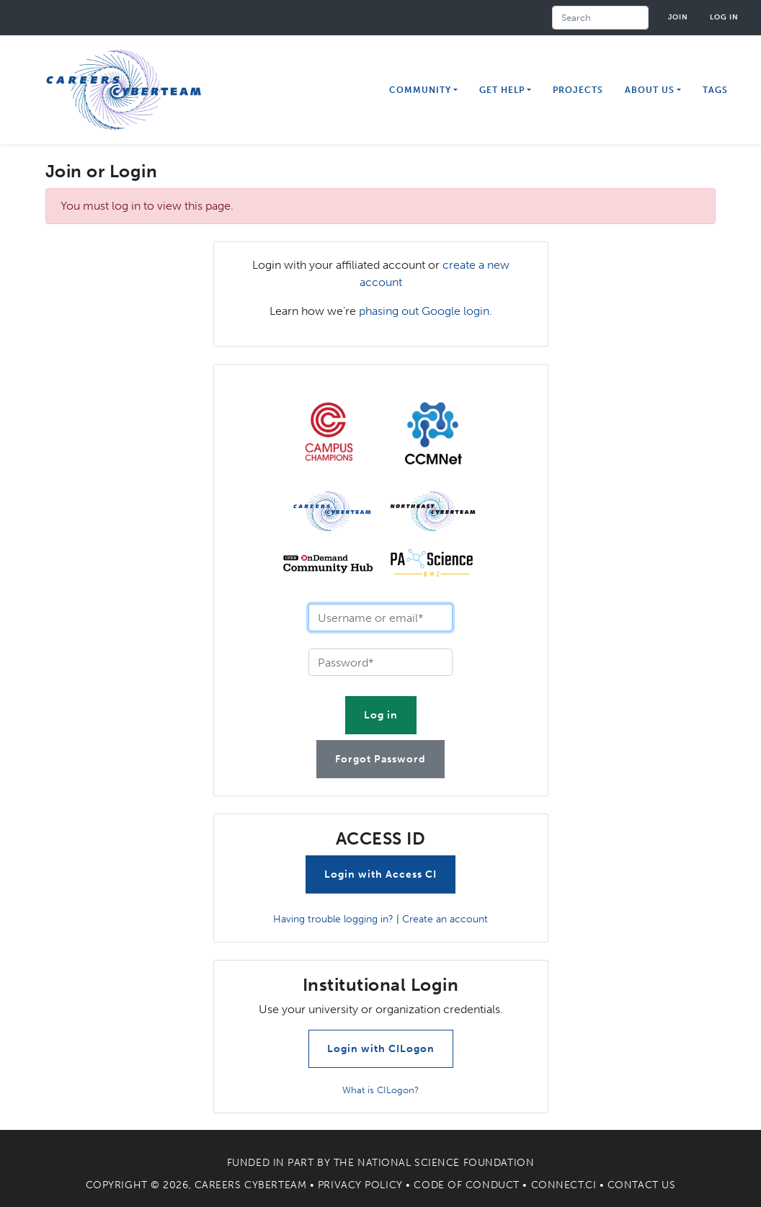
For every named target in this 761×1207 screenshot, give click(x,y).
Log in (724, 17)
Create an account (445, 918)
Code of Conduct (466, 1185)
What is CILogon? (380, 1089)
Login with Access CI (380, 874)
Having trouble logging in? (333, 918)
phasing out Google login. (425, 311)
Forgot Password (380, 759)
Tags (715, 90)
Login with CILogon (381, 1049)
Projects (578, 90)
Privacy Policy (360, 1185)
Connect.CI (564, 1185)
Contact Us (642, 1185)
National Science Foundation (445, 1163)
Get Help (502, 90)
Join (678, 17)
